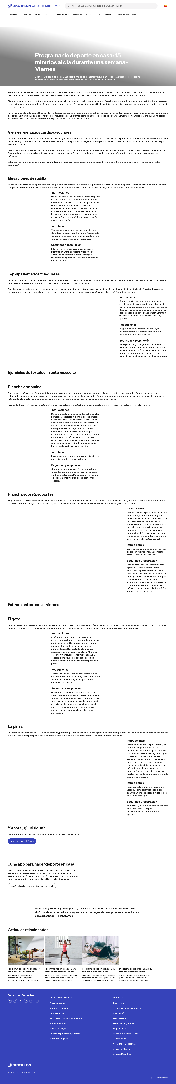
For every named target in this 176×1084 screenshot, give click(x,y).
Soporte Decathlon (122, 1054)
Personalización (120, 1018)
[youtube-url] (20, 1001)
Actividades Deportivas (124, 1044)
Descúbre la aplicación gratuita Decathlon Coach (31, 886)
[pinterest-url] (31, 1001)
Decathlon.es (119, 1038)
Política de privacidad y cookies (65, 1033)
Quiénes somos (57, 1003)
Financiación (119, 1013)
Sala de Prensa (57, 1013)
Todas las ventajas (59, 1023)
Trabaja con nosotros (60, 1008)
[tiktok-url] (37, 1001)
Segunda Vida (119, 1028)
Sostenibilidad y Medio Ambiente (66, 1018)
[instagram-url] (26, 1001)
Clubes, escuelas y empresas (127, 1008)
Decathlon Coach (121, 1049)
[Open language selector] (165, 6)
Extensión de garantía (123, 1023)
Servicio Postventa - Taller (125, 1033)
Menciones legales (59, 1038)
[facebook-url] (10, 1001)
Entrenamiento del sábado (22, 841)
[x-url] (15, 1001)
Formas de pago (58, 1028)
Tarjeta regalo (119, 1003)
